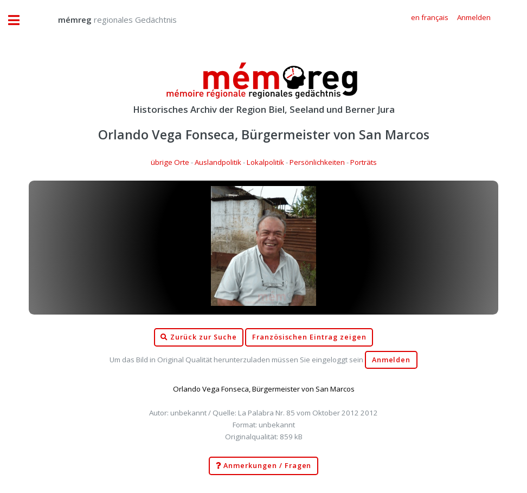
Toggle (19, 20)
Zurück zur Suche (198, 337)
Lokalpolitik (265, 162)
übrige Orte (170, 162)
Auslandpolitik (218, 162)
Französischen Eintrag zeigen (309, 337)
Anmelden (391, 359)
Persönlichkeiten (317, 162)
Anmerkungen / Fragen (264, 466)
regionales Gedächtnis (106, 19)
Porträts (363, 162)
